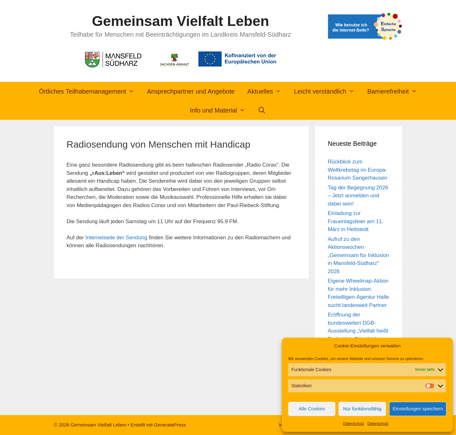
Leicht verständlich (327, 91)
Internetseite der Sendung (117, 238)
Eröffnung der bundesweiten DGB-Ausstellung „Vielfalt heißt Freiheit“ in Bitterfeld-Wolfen (358, 331)
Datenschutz (353, 423)
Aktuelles (267, 91)
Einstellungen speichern (418, 408)
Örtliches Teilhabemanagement (90, 91)
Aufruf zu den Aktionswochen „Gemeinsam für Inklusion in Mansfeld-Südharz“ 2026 (358, 255)
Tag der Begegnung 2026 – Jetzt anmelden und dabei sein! (358, 196)
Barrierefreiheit (395, 91)
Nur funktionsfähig (362, 408)
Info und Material (221, 110)
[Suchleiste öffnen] (262, 110)
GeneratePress (170, 424)
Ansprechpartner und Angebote (191, 91)
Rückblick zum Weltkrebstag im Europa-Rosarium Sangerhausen (357, 170)
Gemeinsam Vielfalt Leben (180, 21)
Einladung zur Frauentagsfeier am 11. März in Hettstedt (355, 221)
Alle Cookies (312, 408)
